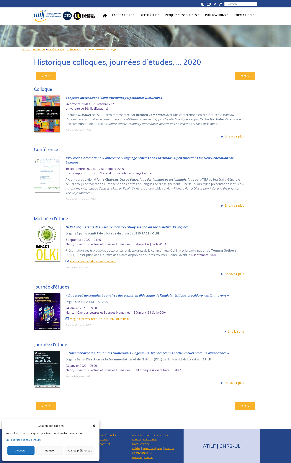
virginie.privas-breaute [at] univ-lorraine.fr (100, 319)
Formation (243, 15)
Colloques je (74, 49)
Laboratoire (122, 15)
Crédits (136, 448)
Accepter (20, 450)
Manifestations (55, 49)
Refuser (50, 450)
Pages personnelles (156, 435)
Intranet (148, 457)
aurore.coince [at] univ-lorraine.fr (93, 261)
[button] (94, 426)
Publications (215, 15)
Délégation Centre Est (104, 435)
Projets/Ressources (181, 15)
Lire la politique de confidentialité (23, 439)
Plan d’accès (150, 439)
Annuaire (137, 435)
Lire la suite (236, 332)
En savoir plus (234, 137)
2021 (244, 76)
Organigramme (141, 444)
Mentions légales (152, 448)
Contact (136, 439)
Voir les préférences (79, 450)
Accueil (26, 49)
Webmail (137, 457)
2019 (46, 76)
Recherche (148, 15)
